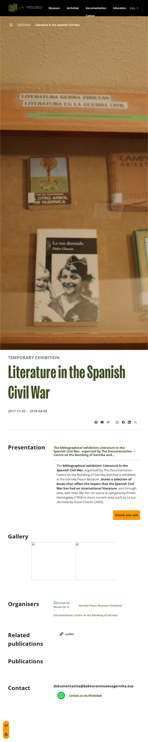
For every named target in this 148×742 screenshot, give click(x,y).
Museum (54, 8)
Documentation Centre (96, 9)
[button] (108, 422)
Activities (73, 8)
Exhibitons (24, 24)
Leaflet (69, 634)
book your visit (128, 515)
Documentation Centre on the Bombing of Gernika (85, 615)
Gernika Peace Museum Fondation (100, 605)
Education (119, 8)
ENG (133, 8)
